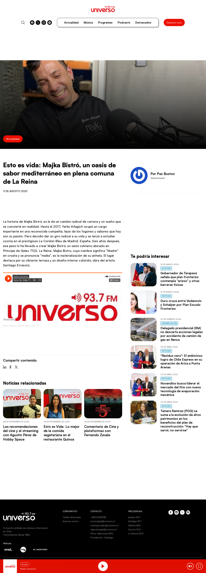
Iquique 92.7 (134, 517)
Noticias (166, 268)
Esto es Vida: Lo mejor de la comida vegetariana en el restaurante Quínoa (62, 432)
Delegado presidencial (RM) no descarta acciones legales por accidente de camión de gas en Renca (181, 334)
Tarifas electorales (72, 517)
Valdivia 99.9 (134, 525)
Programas (105, 22)
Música (88, 22)
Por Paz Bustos (162, 174)
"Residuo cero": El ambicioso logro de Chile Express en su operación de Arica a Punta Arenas (181, 361)
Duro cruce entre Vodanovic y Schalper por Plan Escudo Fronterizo (181, 305)
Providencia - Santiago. (102, 537)
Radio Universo (9, 326)
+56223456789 (98, 517)
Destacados (143, 22)
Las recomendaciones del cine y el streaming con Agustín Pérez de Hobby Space (20, 432)
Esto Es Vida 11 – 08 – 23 (28, 326)
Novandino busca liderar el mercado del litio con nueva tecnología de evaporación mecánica (180, 389)
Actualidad (71, 22)
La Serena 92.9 (135, 533)
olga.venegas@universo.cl (103, 529)
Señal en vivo (174, 22)
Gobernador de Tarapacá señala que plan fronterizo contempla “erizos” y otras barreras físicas (179, 279)
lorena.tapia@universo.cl (102, 521)
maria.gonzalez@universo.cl (104, 525)
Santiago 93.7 (135, 521)
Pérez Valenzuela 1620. (102, 533)
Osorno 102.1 (134, 529)
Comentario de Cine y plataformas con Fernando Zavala (101, 430)
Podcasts (124, 22)
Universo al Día (169, 323)
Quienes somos (71, 521)
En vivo (25, 564)
